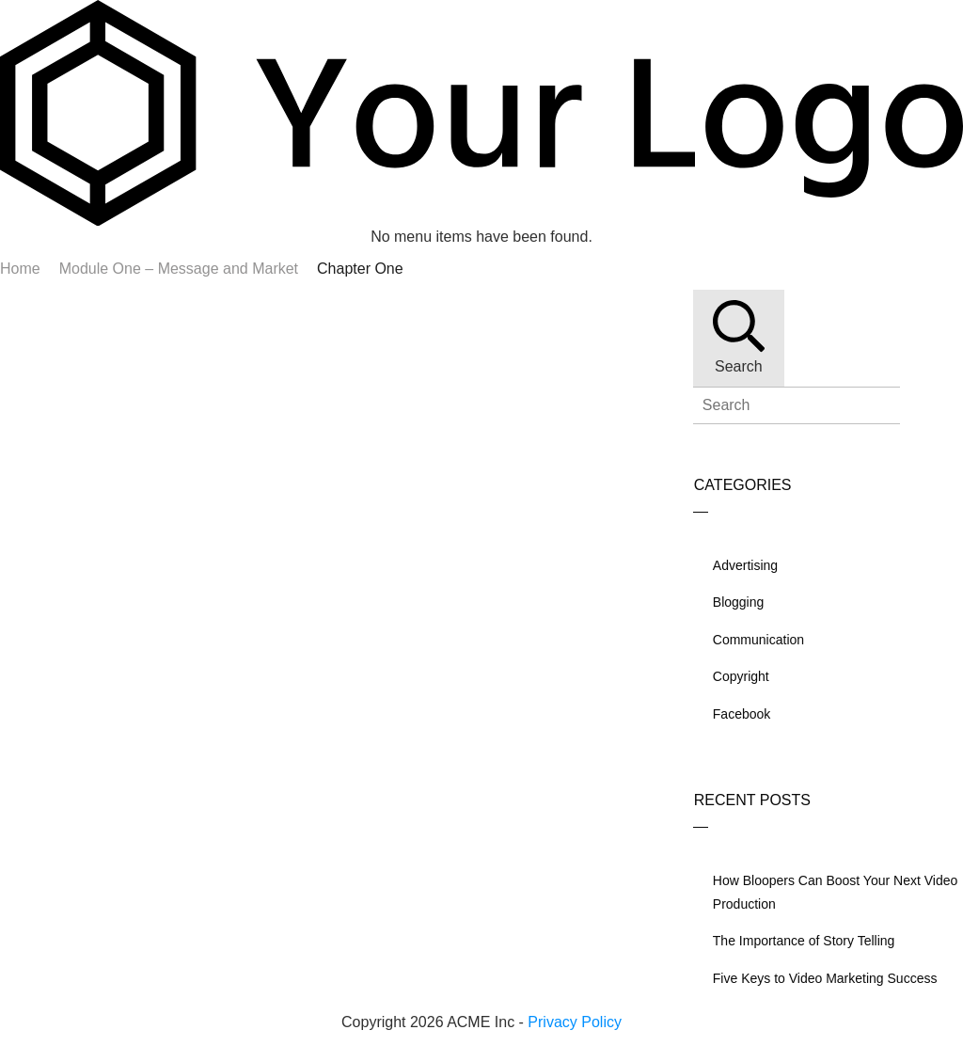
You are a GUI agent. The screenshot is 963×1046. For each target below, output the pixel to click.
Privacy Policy (575, 1022)
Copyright (741, 676)
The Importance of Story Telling (804, 940)
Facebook (741, 713)
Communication (758, 639)
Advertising (745, 565)
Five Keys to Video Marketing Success (825, 978)
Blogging (739, 602)
